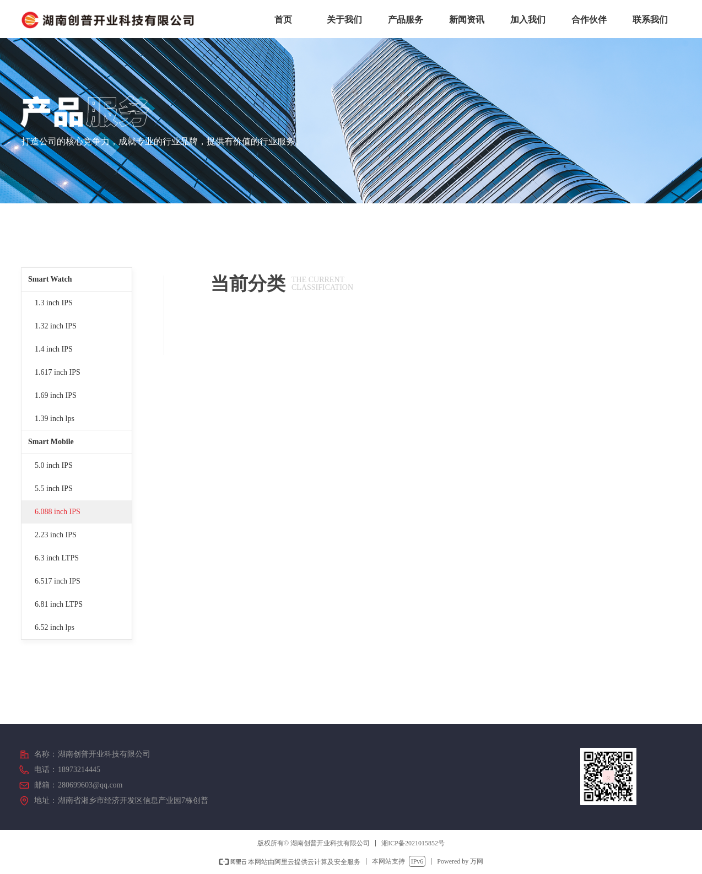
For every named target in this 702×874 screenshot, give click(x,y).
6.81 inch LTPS (59, 604)
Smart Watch (50, 279)
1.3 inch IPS (54, 303)
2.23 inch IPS (56, 535)
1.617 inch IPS (57, 372)
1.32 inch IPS (56, 326)
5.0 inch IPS (54, 465)
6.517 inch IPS (57, 581)
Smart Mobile (51, 442)
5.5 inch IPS (54, 488)
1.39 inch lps (54, 418)
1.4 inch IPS (54, 349)
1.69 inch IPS (56, 395)
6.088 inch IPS (57, 512)
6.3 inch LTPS (57, 558)
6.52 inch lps (54, 627)
